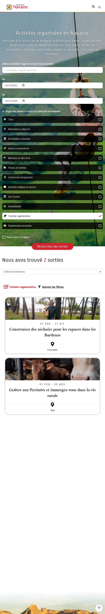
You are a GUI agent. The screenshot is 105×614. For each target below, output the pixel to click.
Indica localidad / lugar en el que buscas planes (28, 63)
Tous (52, 119)
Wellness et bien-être (52, 158)
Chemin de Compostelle (52, 177)
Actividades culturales (52, 138)
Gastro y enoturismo (52, 148)
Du (3, 79)
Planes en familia (52, 167)
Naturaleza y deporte (52, 129)
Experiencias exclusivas (52, 225)
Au (3, 94)
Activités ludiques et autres (52, 187)
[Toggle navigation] (99, 7)
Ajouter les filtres (51, 287)
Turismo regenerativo (52, 216)
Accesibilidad (52, 206)
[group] (52, 119)
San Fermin (52, 196)
